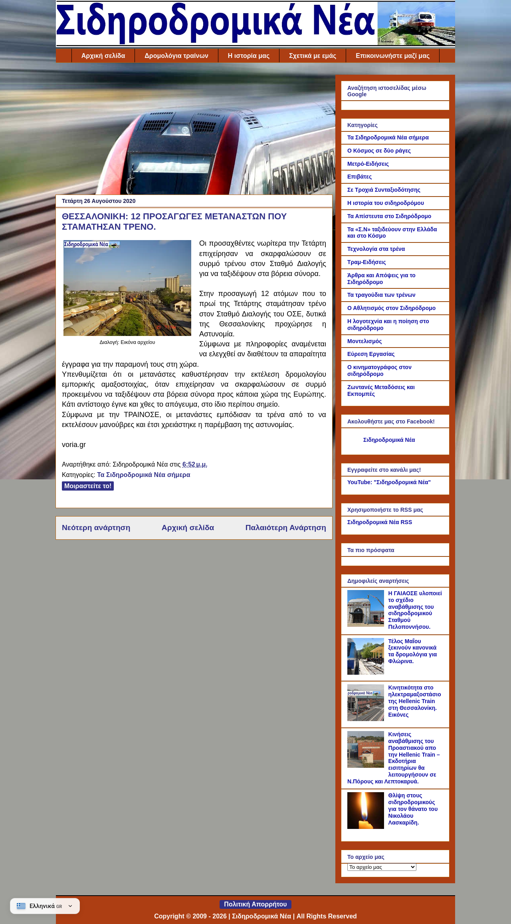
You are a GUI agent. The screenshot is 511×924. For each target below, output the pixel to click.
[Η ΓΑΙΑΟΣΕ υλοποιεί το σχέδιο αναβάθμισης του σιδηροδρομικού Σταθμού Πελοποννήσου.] (366, 625)
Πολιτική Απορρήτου (255, 904)
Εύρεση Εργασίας (371, 354)
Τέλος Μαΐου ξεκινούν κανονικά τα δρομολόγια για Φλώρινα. (412, 651)
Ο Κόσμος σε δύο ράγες (379, 150)
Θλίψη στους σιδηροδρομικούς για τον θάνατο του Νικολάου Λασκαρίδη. (413, 808)
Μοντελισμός (364, 341)
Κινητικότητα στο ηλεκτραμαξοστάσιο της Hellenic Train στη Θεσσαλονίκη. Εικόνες (414, 700)
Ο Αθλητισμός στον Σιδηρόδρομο (391, 308)
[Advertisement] (194, 131)
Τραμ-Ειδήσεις (366, 262)
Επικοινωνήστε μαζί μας (393, 55)
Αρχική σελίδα (103, 55)
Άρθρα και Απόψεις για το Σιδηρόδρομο (381, 278)
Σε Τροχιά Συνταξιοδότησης (383, 190)
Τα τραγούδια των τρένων (381, 295)
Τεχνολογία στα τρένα (376, 249)
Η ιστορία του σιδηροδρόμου (385, 203)
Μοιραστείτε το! (87, 486)
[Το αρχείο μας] (381, 867)
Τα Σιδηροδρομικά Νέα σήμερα (143, 474)
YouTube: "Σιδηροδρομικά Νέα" (389, 482)
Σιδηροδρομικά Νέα (389, 440)
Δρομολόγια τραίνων (176, 55)
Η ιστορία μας (248, 55)
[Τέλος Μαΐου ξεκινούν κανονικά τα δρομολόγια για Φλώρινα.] (366, 673)
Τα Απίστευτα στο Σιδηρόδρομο (389, 216)
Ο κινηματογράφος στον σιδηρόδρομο (379, 370)
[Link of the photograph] (127, 333)
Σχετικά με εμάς (312, 55)
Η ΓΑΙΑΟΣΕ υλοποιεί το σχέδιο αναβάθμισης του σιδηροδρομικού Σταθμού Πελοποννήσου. (415, 610)
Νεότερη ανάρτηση (96, 527)
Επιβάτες (359, 176)
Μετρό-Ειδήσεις (368, 164)
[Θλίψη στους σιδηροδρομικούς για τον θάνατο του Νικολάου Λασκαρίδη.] (366, 827)
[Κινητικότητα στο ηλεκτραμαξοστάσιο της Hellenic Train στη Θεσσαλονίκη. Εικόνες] (366, 719)
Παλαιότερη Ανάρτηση (286, 527)
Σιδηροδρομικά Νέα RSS (379, 522)
